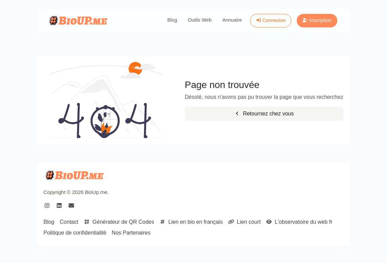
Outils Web (200, 20)
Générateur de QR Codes (119, 222)
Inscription (317, 20)
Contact (69, 222)
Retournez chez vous (264, 113)
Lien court (244, 222)
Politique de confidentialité (75, 233)
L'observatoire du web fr (299, 222)
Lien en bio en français (191, 222)
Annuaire (232, 20)
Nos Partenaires (131, 233)
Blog (172, 20)
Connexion (271, 20)
